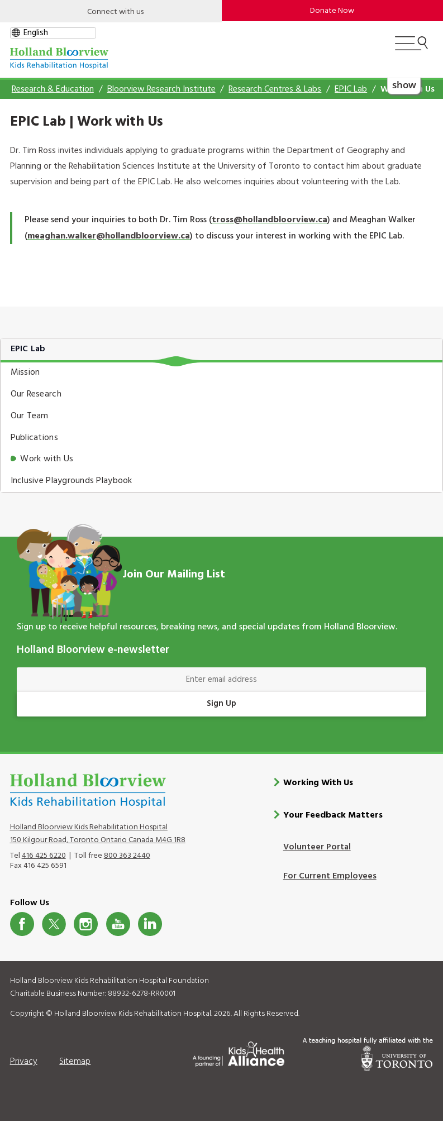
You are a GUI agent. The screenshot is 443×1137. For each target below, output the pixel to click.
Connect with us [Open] (115, 12)
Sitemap (74, 1061)
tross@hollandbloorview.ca (269, 220)
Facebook (22, 924)
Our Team (30, 416)
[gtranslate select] (53, 33)
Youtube (118, 924)
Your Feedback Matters (333, 815)
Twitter (54, 924)
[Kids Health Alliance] (238, 1052)
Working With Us (318, 783)
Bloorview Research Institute (161, 89)
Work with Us (46, 459)
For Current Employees (330, 876)
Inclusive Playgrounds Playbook (71, 481)
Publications (34, 438)
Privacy (23, 1061)
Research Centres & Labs (274, 89)
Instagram (86, 924)
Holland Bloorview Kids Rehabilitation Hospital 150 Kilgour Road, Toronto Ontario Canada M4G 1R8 (97, 834)
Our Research (36, 394)
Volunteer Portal (317, 847)
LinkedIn (150, 924)
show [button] (404, 84)
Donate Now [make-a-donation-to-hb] (332, 10)
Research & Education (53, 89)
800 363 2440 (127, 855)
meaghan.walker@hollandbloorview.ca (108, 236)
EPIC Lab (351, 89)
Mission (25, 372)
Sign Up (221, 703)
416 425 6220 (44, 855)
